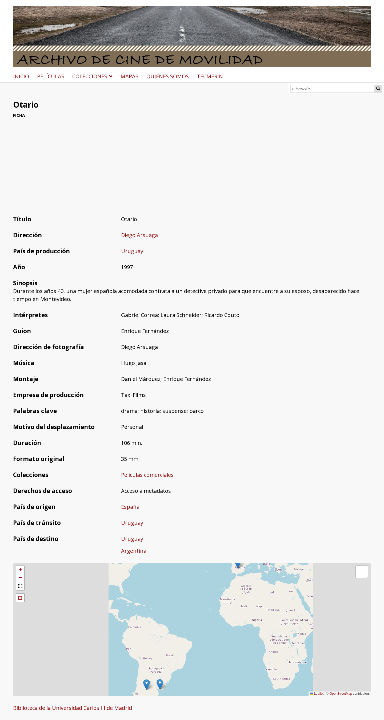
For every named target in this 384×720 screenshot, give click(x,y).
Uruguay (132, 251)
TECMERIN (210, 76)
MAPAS (129, 76)
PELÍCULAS (50, 76)
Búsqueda (378, 89)
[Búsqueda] (332, 89)
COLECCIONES (89, 76)
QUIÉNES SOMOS (167, 76)
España (130, 506)
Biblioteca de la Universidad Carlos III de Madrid (72, 707)
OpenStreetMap (340, 693)
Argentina (133, 550)
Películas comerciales (147, 474)
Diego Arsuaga (139, 235)
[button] (160, 684)
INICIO (21, 76)
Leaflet (316, 693)
